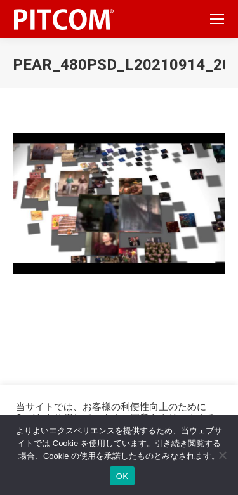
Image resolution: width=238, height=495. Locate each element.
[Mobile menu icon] (217, 19)
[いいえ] (222, 455)
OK (122, 476)
